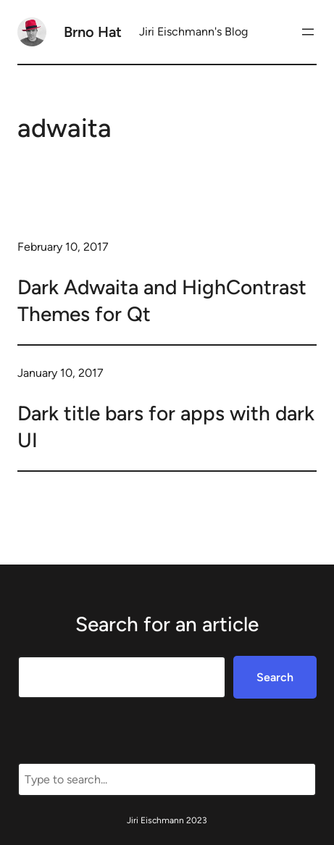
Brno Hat (93, 32)
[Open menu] (308, 32)
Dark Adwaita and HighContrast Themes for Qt (161, 300)
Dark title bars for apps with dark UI (165, 426)
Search (274, 677)
